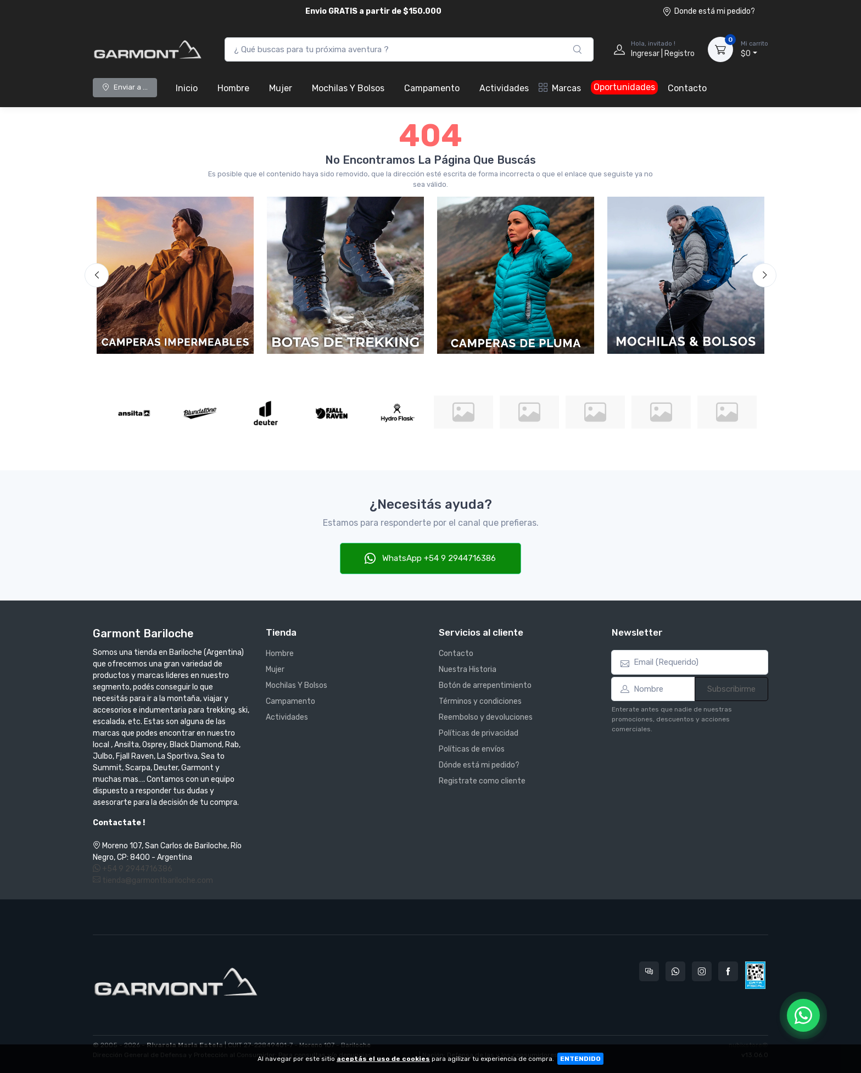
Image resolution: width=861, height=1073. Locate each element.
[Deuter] (266, 413)
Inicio (187, 88)
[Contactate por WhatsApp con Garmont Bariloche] (675, 971)
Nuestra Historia (467, 669)
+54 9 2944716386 (132, 869)
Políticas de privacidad (478, 733)
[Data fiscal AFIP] (755, 975)
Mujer (280, 88)
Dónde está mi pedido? (479, 765)
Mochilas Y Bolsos (348, 88)
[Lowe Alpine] (661, 412)
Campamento (432, 88)
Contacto (687, 88)
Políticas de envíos (472, 749)
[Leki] (595, 412)
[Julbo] (463, 412)
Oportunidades (624, 87)
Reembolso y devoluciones (486, 717)
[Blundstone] (200, 413)
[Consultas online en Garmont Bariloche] (649, 971)
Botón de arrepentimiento (485, 685)
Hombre (233, 88)
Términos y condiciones (480, 701)
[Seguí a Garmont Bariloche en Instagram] (702, 971)
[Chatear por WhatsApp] (803, 1015)
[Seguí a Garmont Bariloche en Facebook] (728, 971)
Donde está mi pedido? (708, 11)
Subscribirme (731, 689)
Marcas (560, 88)
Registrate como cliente (482, 781)
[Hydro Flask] (398, 413)
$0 (754, 49)
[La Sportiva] (529, 412)
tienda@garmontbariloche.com (153, 880)
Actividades (504, 88)
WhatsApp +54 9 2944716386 (430, 558)
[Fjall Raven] (332, 413)
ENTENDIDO (580, 1059)
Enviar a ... (125, 87)
